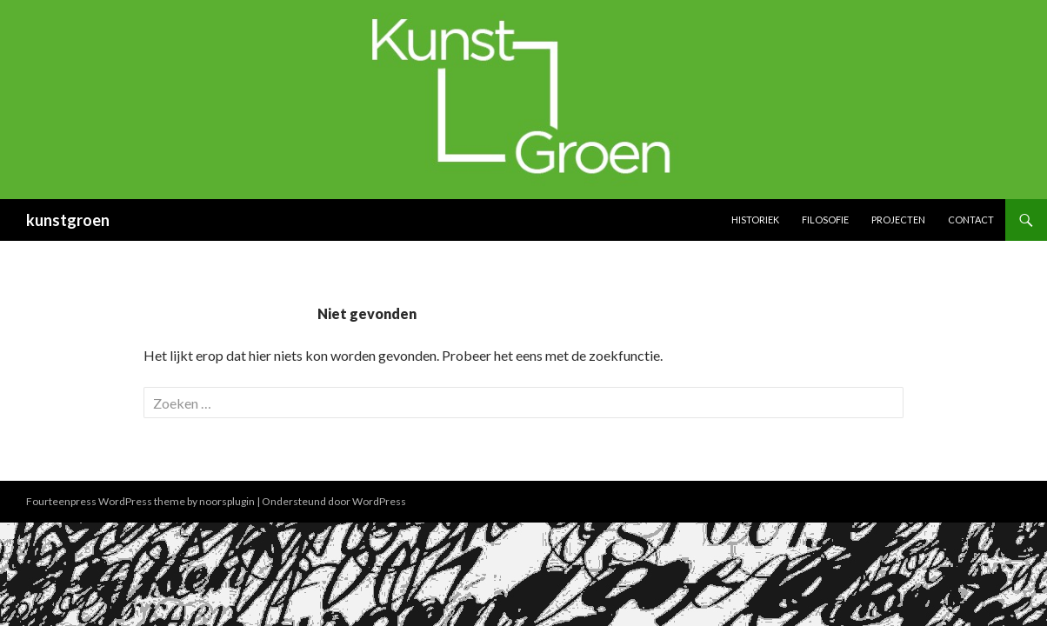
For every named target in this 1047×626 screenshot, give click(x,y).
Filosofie (825, 219)
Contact (971, 219)
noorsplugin (227, 501)
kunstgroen (68, 220)
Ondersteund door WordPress (334, 501)
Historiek (755, 219)
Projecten (898, 219)
